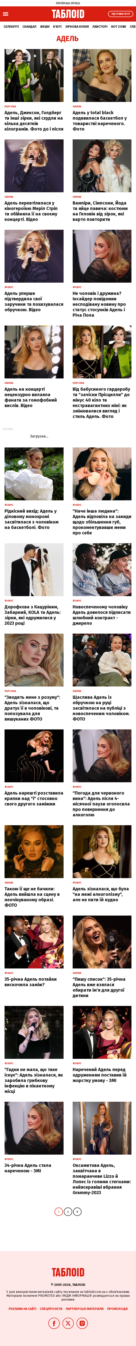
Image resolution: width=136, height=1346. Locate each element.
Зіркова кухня (77, 27)
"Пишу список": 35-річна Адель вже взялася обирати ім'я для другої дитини (99, 987)
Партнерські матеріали (85, 1309)
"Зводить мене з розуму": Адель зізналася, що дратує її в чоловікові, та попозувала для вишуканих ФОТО (32, 708)
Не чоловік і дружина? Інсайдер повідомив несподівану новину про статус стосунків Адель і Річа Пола (99, 304)
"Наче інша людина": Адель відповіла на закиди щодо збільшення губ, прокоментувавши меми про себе (102, 522)
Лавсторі (99, 27)
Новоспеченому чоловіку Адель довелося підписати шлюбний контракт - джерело (102, 615)
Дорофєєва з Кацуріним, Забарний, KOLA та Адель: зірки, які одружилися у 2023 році (33, 615)
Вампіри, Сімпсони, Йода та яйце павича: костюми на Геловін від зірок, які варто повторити (100, 211)
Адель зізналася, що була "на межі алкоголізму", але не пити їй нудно (101, 894)
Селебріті (11, 27)
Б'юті (57, 27)
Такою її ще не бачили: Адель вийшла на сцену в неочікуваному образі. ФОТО (32, 897)
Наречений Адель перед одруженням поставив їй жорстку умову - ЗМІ (100, 1075)
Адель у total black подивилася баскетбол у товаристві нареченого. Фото (100, 121)
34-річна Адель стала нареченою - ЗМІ (28, 1168)
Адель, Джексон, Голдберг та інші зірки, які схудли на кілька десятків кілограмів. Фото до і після (34, 121)
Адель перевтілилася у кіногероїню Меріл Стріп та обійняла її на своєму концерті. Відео (31, 211)
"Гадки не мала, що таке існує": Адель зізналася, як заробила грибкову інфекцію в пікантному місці (34, 1080)
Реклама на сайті (22, 1309)
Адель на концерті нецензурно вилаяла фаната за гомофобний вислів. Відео (31, 397)
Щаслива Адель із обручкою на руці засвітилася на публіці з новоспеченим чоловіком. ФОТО (101, 708)
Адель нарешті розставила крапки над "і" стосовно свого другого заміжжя (34, 798)
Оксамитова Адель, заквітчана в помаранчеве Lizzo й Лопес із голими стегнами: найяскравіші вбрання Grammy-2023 (102, 1179)
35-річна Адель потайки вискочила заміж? (31, 981)
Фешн (44, 27)
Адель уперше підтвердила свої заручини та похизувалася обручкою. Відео (34, 301)
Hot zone (118, 27)
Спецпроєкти (51, 1309)
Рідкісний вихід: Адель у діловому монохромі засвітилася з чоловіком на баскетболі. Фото (32, 519)
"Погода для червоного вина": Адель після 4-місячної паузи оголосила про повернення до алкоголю (101, 803)
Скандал (29, 27)
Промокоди (117, 1309)
